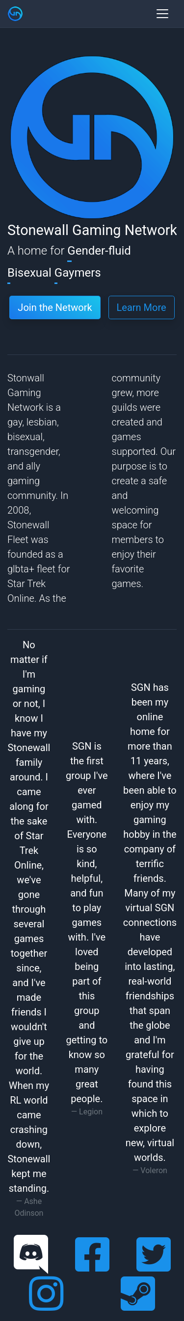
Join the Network (55, 307)
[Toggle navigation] (162, 14)
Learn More (141, 307)
